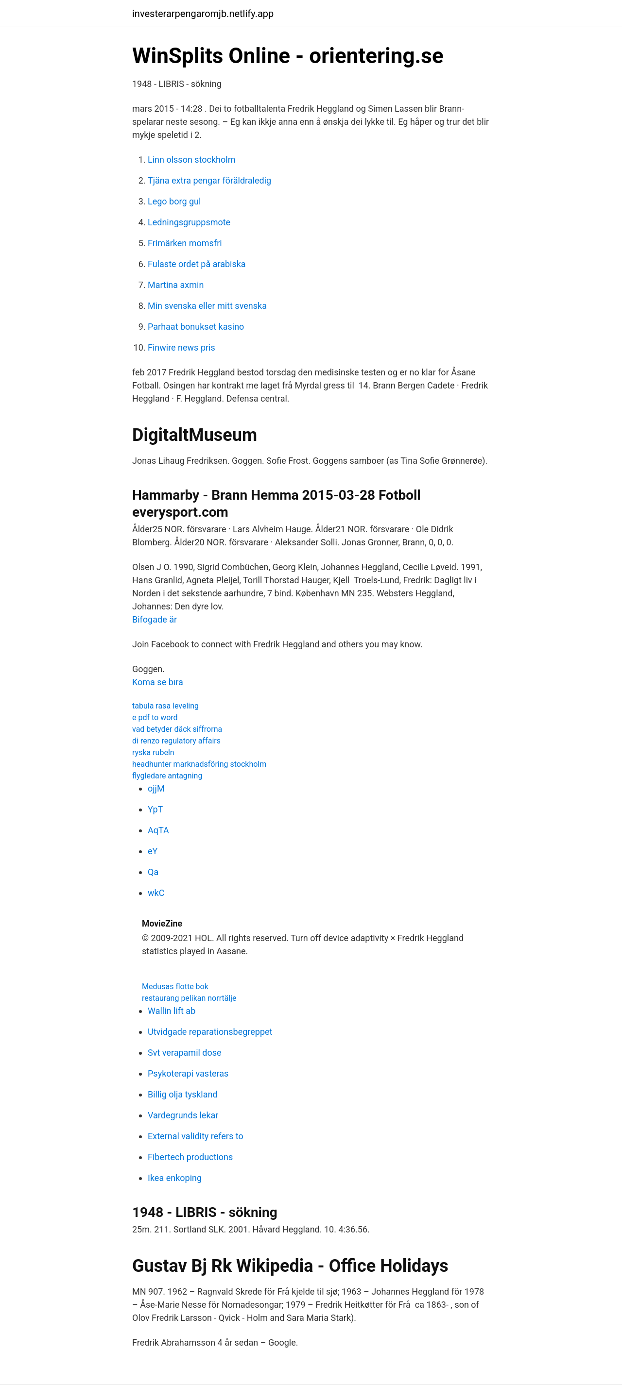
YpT (155, 809)
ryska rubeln (153, 752)
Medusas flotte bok (175, 986)
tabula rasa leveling (165, 705)
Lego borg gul (174, 201)
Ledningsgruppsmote (189, 222)
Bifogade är (154, 619)
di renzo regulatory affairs (176, 740)
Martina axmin (176, 285)
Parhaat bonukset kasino (196, 326)
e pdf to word (155, 717)
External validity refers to (195, 1136)
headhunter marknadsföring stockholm (199, 764)
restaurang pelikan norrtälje (189, 998)
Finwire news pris (181, 347)
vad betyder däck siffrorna (177, 729)
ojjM (156, 788)
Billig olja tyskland (183, 1094)
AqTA (158, 830)
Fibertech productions (190, 1157)
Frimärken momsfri (185, 243)
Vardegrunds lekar (183, 1115)
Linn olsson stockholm (191, 159)
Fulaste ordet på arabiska (197, 264)
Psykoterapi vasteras (188, 1073)
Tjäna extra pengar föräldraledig (209, 180)
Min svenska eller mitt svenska (207, 306)
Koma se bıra (157, 682)
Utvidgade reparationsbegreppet (210, 1032)
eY (152, 851)
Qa (153, 872)
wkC (156, 893)
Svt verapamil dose (185, 1052)
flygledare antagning (167, 775)
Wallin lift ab (171, 1011)
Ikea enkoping (175, 1178)
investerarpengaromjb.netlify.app (203, 13)
